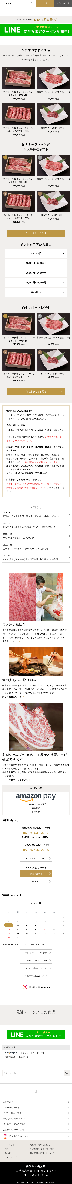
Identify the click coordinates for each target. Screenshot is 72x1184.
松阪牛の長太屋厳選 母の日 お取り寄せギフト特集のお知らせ (31, 516)
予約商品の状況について (14, 1119)
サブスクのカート (63, 3)
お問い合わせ (10, 1149)
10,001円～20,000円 (36, 263)
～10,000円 (36, 253)
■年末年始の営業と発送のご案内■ (18, 538)
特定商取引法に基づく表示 (42, 1149)
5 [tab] (42, 41)
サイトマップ (10, 1157)
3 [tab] (33, 41)
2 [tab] (29, 41)
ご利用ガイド (9, 1102)
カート (45, 3)
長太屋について (9, 641)
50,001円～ (36, 292)
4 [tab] (38, 41)
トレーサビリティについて (15, 780)
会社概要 (8, 1153)
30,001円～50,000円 (36, 282)
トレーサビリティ (11, 1108)
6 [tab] (47, 41)
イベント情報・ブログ (13, 1113)
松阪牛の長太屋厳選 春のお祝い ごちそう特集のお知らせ (29, 527)
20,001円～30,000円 (36, 272)
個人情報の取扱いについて (42, 1153)
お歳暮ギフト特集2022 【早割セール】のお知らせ (26, 549)
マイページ (27, 3)
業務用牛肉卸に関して (40, 1145)
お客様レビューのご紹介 (14, 1130)
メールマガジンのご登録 (14, 1124)
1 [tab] (25, 41)
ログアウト (9, 1145)
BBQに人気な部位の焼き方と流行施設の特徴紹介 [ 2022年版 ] (31, 559)
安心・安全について (12, 697)
